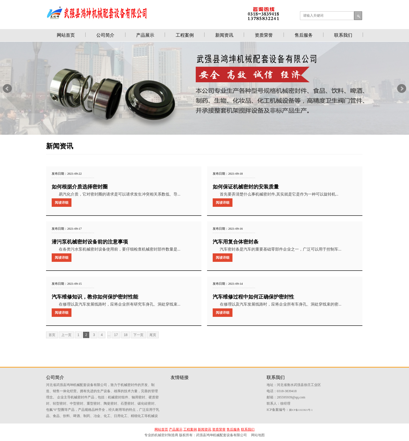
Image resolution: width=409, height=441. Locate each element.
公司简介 (105, 35)
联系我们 (343, 35)
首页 (52, 335)
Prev (7, 88)
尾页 (152, 335)
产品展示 (145, 35)
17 (116, 335)
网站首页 (66, 35)
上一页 (66, 335)
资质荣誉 (264, 35)
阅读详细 (61, 203)
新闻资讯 (224, 35)
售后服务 (304, 35)
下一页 (138, 335)
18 (125, 335)
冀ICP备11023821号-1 (301, 410)
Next (401, 88)
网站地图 (258, 435)
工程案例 (185, 35)
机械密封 (161, 435)
